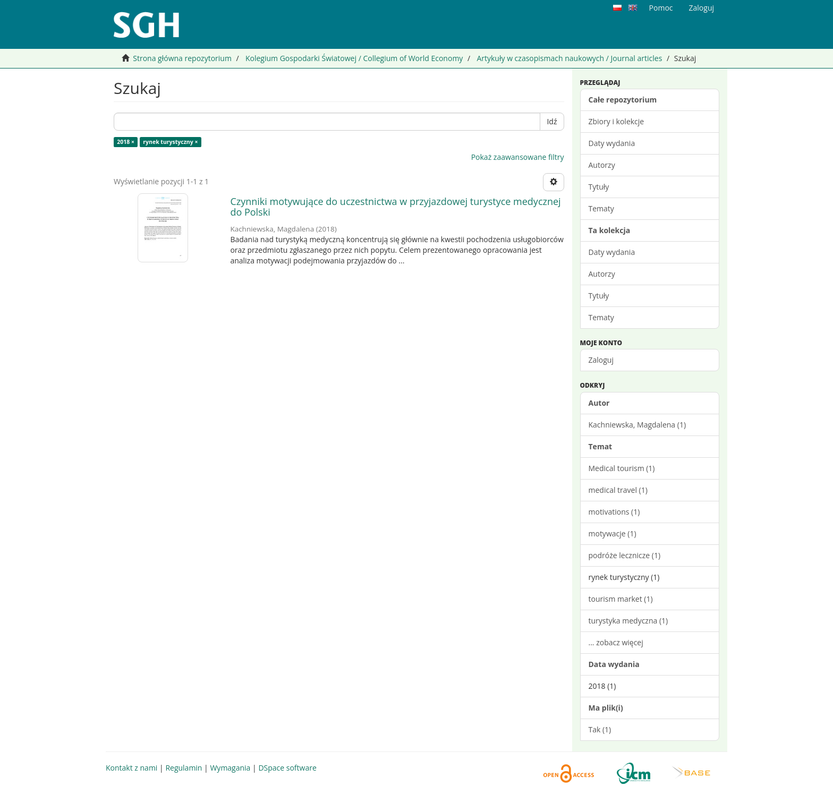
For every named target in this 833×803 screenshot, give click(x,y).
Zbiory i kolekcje (616, 121)
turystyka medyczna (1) (628, 621)
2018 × (125, 142)
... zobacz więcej (616, 642)
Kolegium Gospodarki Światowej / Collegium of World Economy (354, 58)
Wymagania (230, 768)
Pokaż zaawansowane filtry (517, 157)
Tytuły (599, 187)
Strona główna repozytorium (182, 58)
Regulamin (183, 768)
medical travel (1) (618, 490)
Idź (552, 121)
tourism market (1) (621, 599)
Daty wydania (612, 143)
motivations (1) (614, 512)
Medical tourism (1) (622, 468)
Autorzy (602, 165)
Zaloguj (601, 360)
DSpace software (287, 768)
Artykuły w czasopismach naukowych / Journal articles (569, 58)
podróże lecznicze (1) (625, 555)
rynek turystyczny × (170, 142)
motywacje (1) (612, 533)
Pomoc (661, 8)
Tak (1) (600, 729)
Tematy (601, 208)
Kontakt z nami (131, 768)
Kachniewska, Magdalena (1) (637, 425)
